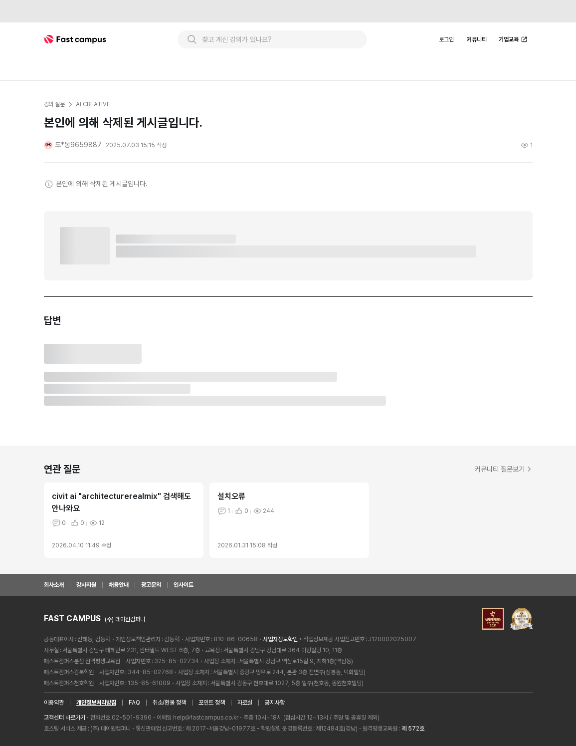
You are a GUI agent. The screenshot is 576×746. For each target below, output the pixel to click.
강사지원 (86, 584)
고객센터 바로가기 (64, 717)
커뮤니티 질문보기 (504, 469)
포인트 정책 (211, 702)
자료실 (244, 702)
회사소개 (54, 584)
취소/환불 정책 (169, 702)
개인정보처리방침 (96, 702)
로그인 (446, 39)
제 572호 (412, 728)
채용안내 (119, 584)
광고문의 (151, 584)
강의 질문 (54, 104)
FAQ (134, 702)
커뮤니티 (477, 39)
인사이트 (183, 584)
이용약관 (54, 702)
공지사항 (275, 702)
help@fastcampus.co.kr (205, 717)
